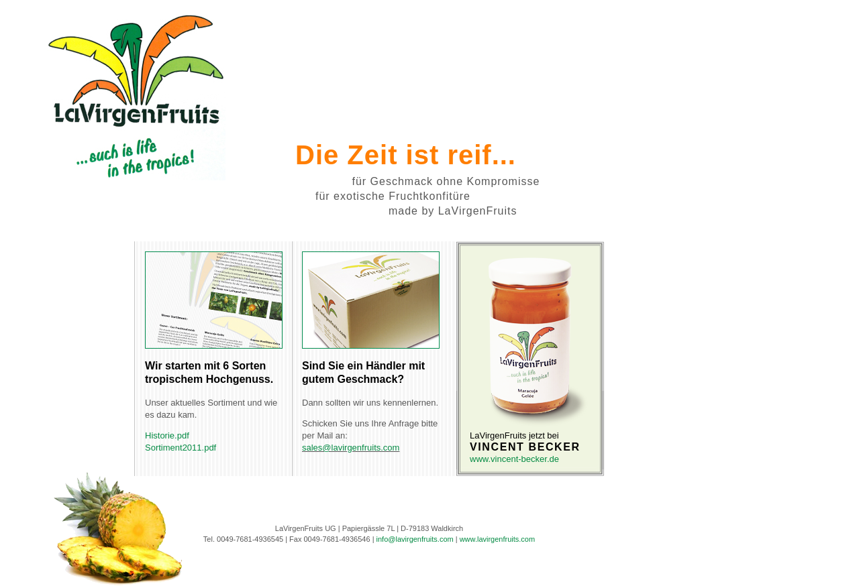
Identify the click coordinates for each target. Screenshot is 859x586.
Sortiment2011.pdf (180, 448)
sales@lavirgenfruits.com (350, 448)
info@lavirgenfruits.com (415, 539)
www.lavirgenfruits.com (497, 539)
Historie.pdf (167, 435)
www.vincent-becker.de (514, 459)
